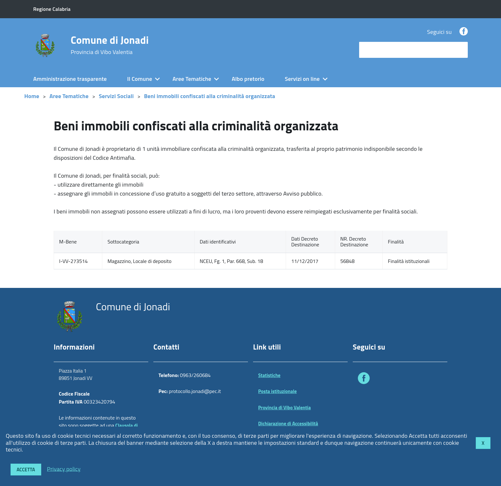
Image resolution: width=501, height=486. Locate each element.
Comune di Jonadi (110, 45)
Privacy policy (64, 468)
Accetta (26, 469)
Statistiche (269, 375)
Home (31, 96)
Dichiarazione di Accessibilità (288, 423)
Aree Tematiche (192, 78)
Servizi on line (302, 78)
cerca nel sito (377, 49)
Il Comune (139, 78)
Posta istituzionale (277, 391)
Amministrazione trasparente (70, 78)
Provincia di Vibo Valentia (284, 407)
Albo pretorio (248, 78)
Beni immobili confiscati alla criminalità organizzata (209, 96)
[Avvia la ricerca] (460, 50)
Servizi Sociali (116, 96)
